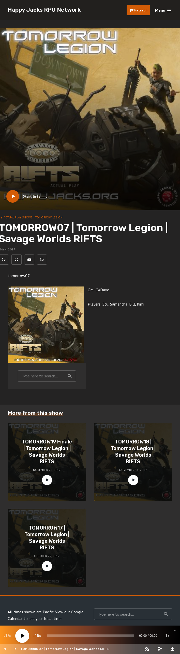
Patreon (140, 10)
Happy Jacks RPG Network (44, 9)
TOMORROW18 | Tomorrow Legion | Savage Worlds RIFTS (133, 452)
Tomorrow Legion (49, 217)
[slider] (90, 635)
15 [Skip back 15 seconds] (7, 636)
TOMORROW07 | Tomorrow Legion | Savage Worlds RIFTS (64, 649)
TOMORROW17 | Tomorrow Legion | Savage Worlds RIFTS (46, 538)
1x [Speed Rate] (167, 636)
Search (70, 376)
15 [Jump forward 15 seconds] (37, 636)
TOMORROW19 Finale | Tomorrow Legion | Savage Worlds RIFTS (47, 452)
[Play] (22, 636)
